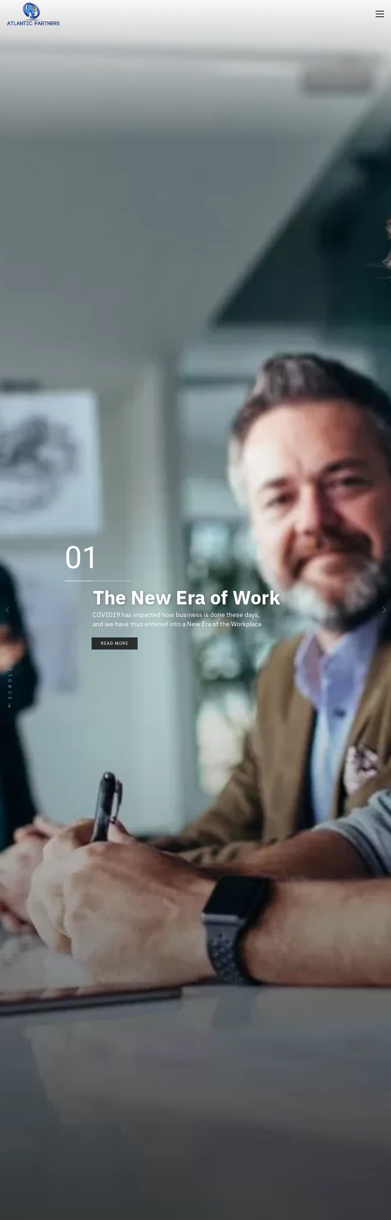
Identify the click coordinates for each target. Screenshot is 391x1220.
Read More (114, 643)
